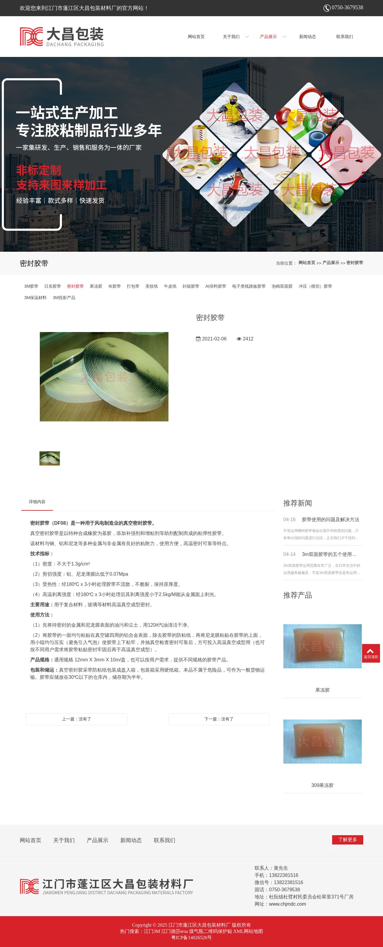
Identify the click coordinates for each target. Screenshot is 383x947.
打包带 (133, 286)
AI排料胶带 (215, 286)
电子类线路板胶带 (249, 286)
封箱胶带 (191, 286)
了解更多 (347, 839)
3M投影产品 (64, 297)
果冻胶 (96, 286)
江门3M (152, 931)
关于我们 (64, 840)
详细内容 (37, 501)
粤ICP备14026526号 (191, 937)
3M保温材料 (35, 297)
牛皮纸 (170, 286)
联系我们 (164, 840)
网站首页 (307, 262)
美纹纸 (151, 286)
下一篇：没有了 (219, 719)
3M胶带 (31, 286)
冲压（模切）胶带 (315, 286)
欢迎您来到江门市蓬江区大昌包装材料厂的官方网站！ (84, 8)
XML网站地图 (248, 931)
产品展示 (331, 262)
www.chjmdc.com (287, 904)
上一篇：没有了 (76, 719)
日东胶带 (52, 286)
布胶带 (114, 286)
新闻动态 (131, 840)
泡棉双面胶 (282, 286)
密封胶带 (354, 262)
